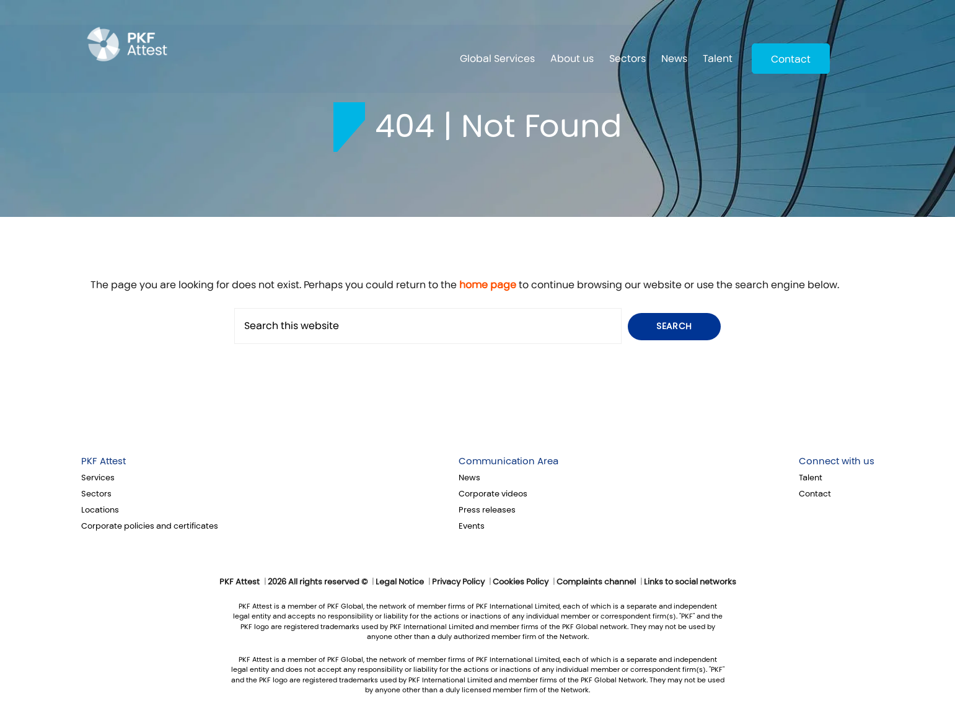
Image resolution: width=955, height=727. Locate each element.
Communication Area (508, 461)
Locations (100, 510)
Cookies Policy (520, 582)
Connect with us (836, 461)
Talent (718, 58)
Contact (791, 59)
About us (572, 58)
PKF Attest (103, 461)
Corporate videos (493, 494)
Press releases (487, 510)
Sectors (627, 58)
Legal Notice (400, 582)
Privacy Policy (458, 582)
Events (472, 526)
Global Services (497, 58)
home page (487, 285)
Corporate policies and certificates (149, 526)
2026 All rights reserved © (317, 582)
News (674, 58)
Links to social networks (690, 582)
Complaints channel (596, 582)
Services (98, 478)
